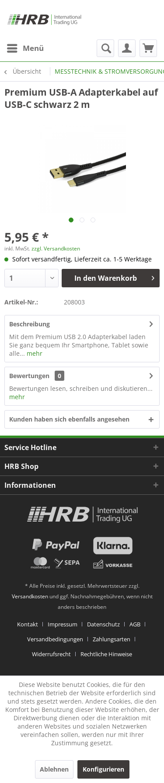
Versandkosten (30, 596)
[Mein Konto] (127, 48)
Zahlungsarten (111, 639)
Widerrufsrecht (51, 654)
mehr (33, 353)
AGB (134, 624)
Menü (25, 47)
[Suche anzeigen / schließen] (105, 48)
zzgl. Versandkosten (55, 248)
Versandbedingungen (55, 639)
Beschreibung (29, 324)
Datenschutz (103, 624)
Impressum (62, 624)
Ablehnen (54, 769)
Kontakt (27, 624)
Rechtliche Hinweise (106, 654)
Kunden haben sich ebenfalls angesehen (69, 419)
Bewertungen (29, 376)
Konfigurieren (103, 769)
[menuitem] (25, 48)
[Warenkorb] (148, 48)
